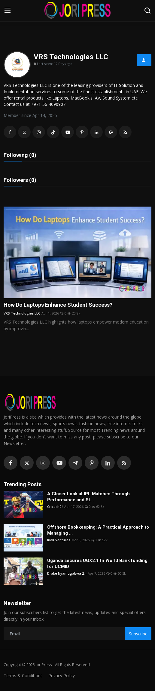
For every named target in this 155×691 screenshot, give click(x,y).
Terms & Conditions (23, 675)
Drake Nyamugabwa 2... (67, 573)
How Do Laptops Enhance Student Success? (58, 305)
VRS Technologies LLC (22, 313)
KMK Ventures (58, 540)
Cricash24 (55, 506)
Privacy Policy (61, 675)
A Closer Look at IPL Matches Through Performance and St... (88, 496)
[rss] (124, 463)
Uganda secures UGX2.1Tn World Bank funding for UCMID (97, 563)
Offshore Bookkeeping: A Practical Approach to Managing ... (98, 530)
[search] (147, 10)
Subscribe (138, 634)
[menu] (7, 10)
